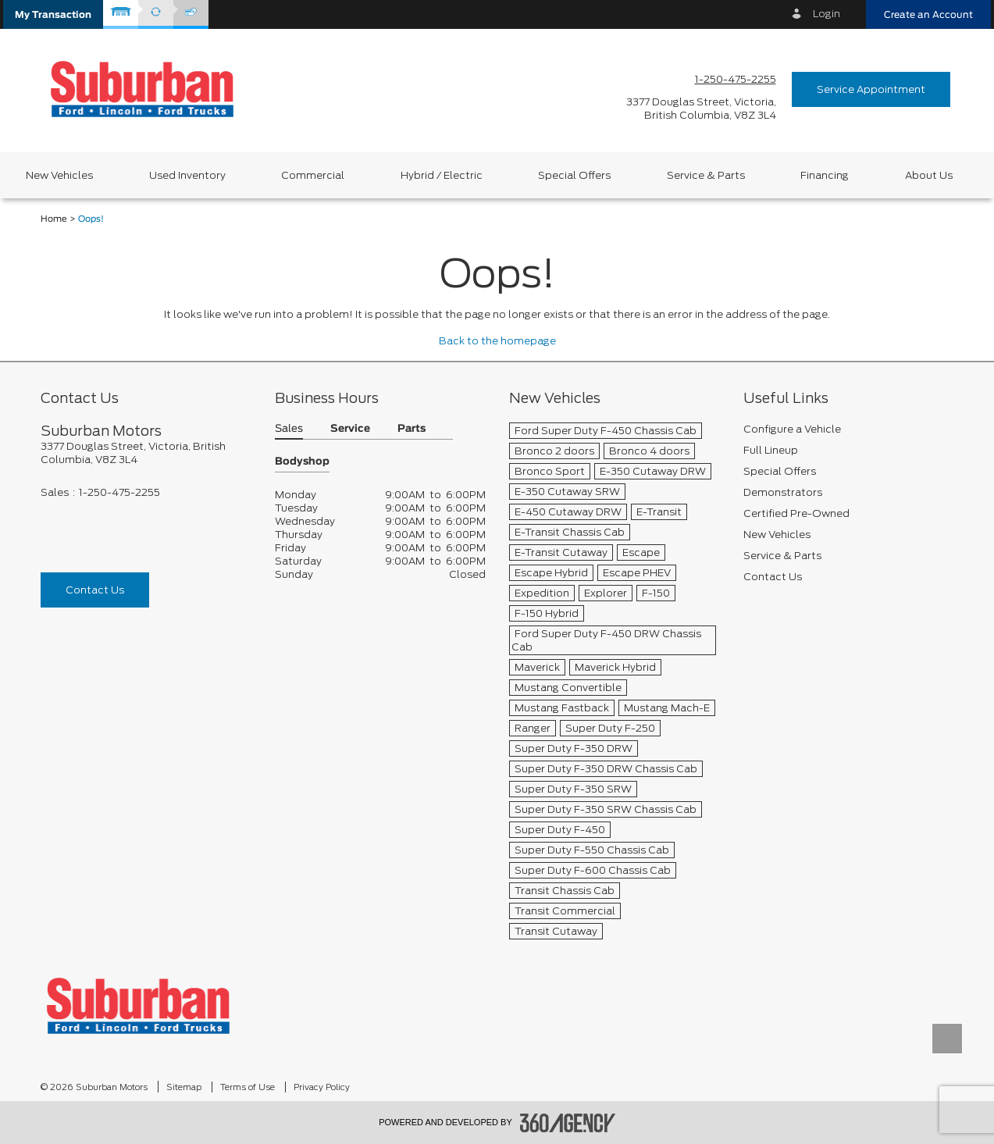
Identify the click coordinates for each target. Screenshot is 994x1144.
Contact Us (95, 590)
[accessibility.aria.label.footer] (567, 1123)
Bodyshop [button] (302, 462)
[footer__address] (146, 453)
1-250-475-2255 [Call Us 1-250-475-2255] (735, 79)
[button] (53, 14)
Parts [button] (411, 429)
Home (54, 219)
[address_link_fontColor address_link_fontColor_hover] (701, 108)
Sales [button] (289, 429)
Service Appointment (871, 89)
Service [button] (350, 429)
